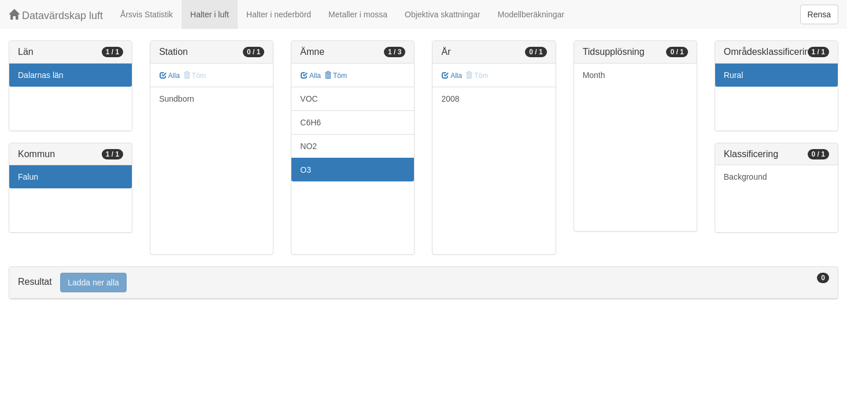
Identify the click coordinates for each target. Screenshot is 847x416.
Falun (28, 176)
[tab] (423, 283)
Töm (335, 76)
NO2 (308, 146)
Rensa (819, 14)
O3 (305, 169)
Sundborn (176, 98)
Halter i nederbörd (278, 14)
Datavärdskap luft (56, 15)
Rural (733, 75)
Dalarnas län (41, 75)
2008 (450, 98)
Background (745, 176)
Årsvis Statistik (146, 14)
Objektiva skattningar (442, 14)
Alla (170, 76)
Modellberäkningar (531, 14)
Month (594, 75)
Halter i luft (209, 14)
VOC (308, 98)
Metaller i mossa (357, 14)
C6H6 (310, 122)
